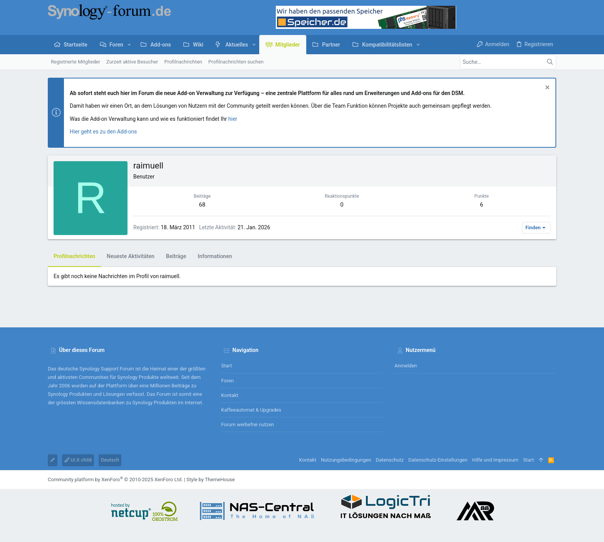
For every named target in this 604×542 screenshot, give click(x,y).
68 (202, 204)
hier (232, 119)
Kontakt (229, 395)
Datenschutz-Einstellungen (438, 460)
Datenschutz (389, 460)
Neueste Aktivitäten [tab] (130, 256)
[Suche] (508, 62)
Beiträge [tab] (176, 256)
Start (226, 366)
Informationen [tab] (215, 256)
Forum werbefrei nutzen (247, 424)
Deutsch (110, 460)
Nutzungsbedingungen (346, 460)
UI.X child (78, 460)
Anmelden (405, 366)
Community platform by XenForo (115, 479)
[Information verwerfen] (546, 88)
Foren (227, 381)
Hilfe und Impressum (495, 460)
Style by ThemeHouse (210, 479)
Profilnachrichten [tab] (74, 256)
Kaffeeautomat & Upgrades (251, 410)
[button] (129, 44)
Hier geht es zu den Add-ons (103, 131)
